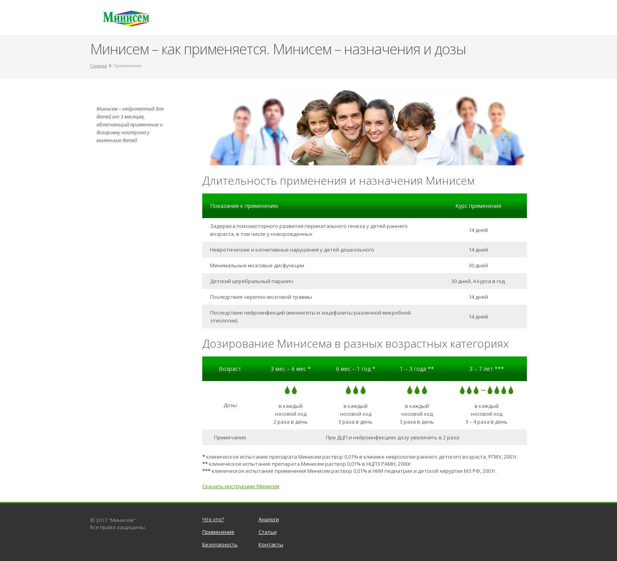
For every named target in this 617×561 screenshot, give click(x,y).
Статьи (268, 531)
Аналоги (269, 519)
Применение (218, 531)
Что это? (213, 519)
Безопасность (220, 544)
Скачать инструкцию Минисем (240, 486)
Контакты (271, 544)
